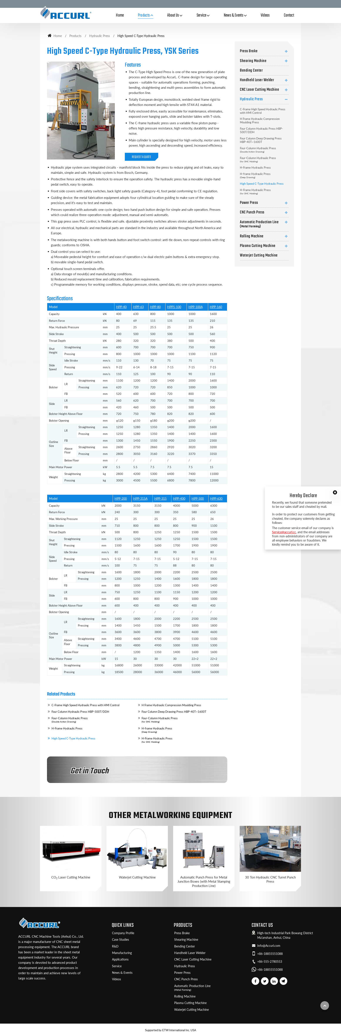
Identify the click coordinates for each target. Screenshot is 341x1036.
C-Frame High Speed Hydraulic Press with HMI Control (85, 705)
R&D (115, 946)
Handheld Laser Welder (257, 80)
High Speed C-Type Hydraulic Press (73, 738)
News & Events (122, 972)
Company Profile (123, 933)
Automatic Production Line (264, 224)
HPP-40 (121, 307)
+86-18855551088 (270, 954)
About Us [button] (173, 15)
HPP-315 (160, 498)
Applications (120, 959)
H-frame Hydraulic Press (184, 730)
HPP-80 (155, 307)
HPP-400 (179, 498)
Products (75, 36)
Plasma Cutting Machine (258, 246)
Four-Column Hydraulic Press (93, 719)
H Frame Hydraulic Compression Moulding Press (171, 705)
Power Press (249, 202)
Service (117, 966)
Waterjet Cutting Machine (259, 255)
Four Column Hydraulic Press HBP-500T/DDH (80, 711)
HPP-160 (216, 307)
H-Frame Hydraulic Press (67, 728)
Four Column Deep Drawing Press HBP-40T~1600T (174, 711)
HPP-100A (196, 307)
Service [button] (201, 15)
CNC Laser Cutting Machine (259, 89)
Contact (289, 15)
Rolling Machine (251, 236)
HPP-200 (121, 498)
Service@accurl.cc (284, 532)
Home (120, 15)
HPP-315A (140, 498)
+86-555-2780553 (269, 961)
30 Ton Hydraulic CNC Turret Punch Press (270, 879)
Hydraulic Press (99, 36)
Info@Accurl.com (268, 945)
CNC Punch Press (252, 212)
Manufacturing (122, 953)
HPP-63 (138, 307)
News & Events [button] (233, 15)
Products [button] (144, 15)
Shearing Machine (253, 61)
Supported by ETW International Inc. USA (170, 1030)
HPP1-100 (174, 307)
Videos (265, 15)
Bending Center (251, 70)
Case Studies (120, 939)
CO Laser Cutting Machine (70, 877)
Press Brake (248, 51)
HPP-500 (198, 498)
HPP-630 (216, 498)
